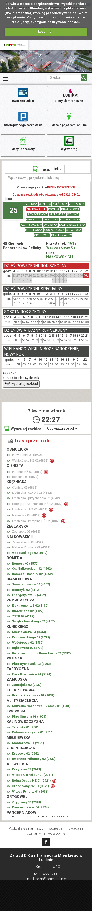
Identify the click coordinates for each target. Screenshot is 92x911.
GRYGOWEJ (41, 235)
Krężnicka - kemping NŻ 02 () (36, 521)
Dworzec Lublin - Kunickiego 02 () (41, 653)
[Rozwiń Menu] (5, 79)
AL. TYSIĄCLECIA (31, 224)
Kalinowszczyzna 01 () (33, 732)
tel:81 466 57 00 (46, 874)
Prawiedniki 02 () (27, 454)
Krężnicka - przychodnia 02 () (36, 498)
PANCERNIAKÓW (61, 235)
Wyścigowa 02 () (28, 642)
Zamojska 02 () (27, 685)
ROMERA (53, 209)
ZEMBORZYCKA (37, 214)
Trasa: (41, 169)
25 (13, 210)
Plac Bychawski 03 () (31, 664)
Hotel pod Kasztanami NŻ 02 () (37, 504)
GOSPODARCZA (54, 230)
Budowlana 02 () (28, 611)
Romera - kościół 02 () (32, 574)
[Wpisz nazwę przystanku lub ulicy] (48, 177)
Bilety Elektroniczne (69, 95)
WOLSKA (72, 214)
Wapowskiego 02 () (30, 553)
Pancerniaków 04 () (30, 807)
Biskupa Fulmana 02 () (31, 547)
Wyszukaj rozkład (22, 428)
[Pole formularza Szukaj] (64, 77)
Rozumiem (46, 31)
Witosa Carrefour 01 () (32, 775)
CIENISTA (45, 204)
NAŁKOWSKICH (36, 209)
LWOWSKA (50, 224)
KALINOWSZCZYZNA (72, 224)
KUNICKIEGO (57, 214)
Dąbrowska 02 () (27, 648)
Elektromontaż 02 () (30, 605)
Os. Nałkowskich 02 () (32, 568)
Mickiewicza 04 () (29, 632)
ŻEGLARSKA (76, 204)
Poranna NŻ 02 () (27, 472)
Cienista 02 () (24, 487)
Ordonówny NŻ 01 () (31, 786)
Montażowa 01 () (28, 743)
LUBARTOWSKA (70, 219)
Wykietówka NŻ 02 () (30, 460)
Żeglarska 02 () (26, 531)
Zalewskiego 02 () (28, 542)
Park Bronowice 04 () (31, 674)
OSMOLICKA (29, 204)
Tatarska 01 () (26, 727)
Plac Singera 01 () (29, 716)
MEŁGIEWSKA (33, 230)
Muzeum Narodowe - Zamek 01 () (41, 706)
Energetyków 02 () (29, 595)
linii (57, 169)
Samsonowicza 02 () (31, 584)
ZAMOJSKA (50, 219)
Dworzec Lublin (23, 95)
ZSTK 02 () (23, 616)
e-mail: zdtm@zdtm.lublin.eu (46, 879)
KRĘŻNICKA (60, 204)
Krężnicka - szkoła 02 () (32, 492)
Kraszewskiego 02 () (31, 637)
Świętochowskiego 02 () (33, 621)
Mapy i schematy (23, 143)
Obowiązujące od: (62, 428)
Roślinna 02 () (25, 477)
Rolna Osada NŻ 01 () (32, 780)
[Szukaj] (84, 77)
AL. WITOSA (73, 230)
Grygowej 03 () (26, 802)
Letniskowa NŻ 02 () (30, 509)
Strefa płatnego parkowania (23, 119)
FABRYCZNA (33, 219)
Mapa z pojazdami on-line (69, 119)
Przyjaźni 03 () (26, 769)
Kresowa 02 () (26, 753)
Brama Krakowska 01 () (33, 695)
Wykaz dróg (69, 143)
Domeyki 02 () (26, 590)
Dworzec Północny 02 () (34, 759)
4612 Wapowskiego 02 (61, 245)
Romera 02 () (25, 563)
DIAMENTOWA (70, 209)
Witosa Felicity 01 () (30, 791)
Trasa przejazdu (29, 441)
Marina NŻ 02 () (26, 515)
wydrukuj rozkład (21, 384)
